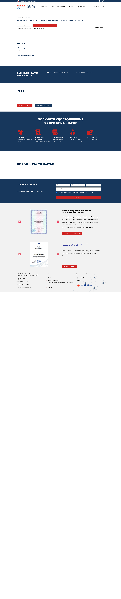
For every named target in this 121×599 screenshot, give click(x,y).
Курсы (52, 6)
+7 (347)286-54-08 (98, 6)
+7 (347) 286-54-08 (22, 281)
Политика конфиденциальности (24, 287)
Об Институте (44, 6)
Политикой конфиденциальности (33, 30)
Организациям (61, 6)
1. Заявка (21, 137)
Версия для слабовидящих (28, 1)
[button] (24, 105)
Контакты (70, 6)
